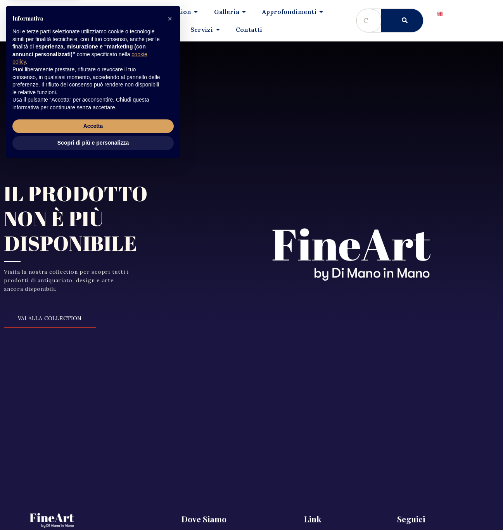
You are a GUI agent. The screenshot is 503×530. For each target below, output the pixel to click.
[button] (170, 384)
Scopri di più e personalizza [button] (93, 509)
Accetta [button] (93, 492)
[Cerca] (402, 20)
